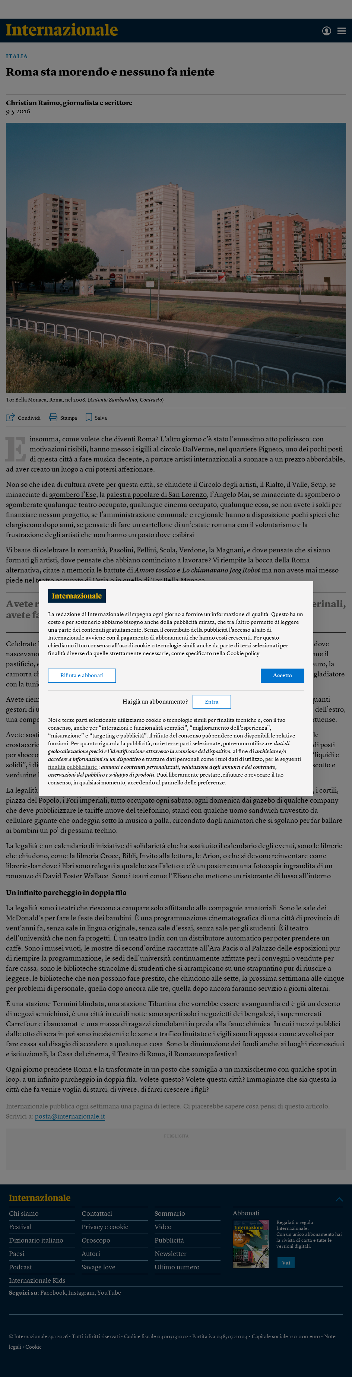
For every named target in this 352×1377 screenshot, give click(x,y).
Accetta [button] (282, 676)
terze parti (179, 744)
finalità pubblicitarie (73, 767)
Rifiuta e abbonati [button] (82, 676)
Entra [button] (212, 702)
